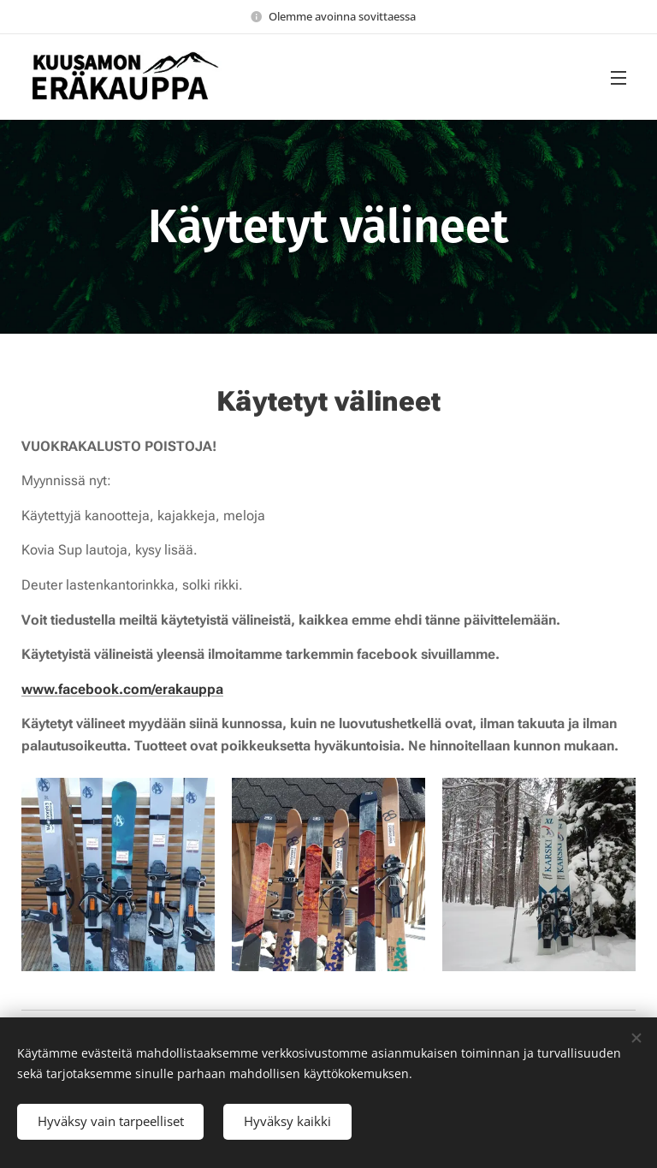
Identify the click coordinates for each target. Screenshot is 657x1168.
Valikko (618, 78)
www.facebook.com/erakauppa (122, 689)
